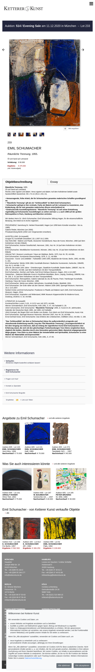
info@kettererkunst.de (13, 575)
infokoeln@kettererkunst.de (52, 597)
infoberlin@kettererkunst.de (15, 600)
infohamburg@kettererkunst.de (53, 575)
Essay (54, 181)
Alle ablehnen (64, 665)
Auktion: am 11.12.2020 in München (41, 26)
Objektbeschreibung (18, 181)
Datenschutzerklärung (33, 658)
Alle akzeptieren (82, 665)
